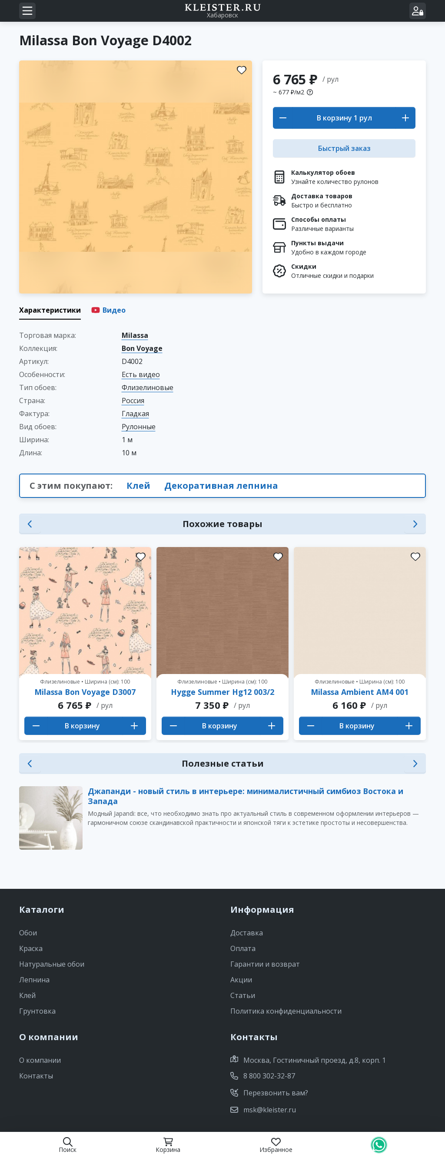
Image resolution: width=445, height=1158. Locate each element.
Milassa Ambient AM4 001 (359, 692)
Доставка (246, 933)
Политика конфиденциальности (286, 1011)
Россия (133, 400)
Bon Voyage (142, 348)
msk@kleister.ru (263, 1110)
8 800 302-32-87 (262, 1076)
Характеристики (50, 310)
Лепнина (34, 979)
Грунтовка (37, 1011)
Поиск (67, 1145)
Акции (241, 979)
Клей (138, 485)
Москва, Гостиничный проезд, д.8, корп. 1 (308, 1060)
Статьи (242, 995)
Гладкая (135, 413)
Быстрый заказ (344, 148)
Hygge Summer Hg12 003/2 (222, 692)
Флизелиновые (147, 387)
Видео (108, 310)
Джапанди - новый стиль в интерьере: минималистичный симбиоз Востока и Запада (245, 796)
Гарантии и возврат (265, 964)
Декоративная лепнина (221, 485)
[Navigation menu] (27, 11)
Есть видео (141, 374)
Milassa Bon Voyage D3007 (85, 692)
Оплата (243, 948)
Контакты (36, 1076)
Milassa (135, 335)
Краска (31, 948)
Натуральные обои (51, 964)
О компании (40, 1060)
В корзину (335, 118)
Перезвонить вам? (269, 1093)
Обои (28, 933)
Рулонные (139, 426)
